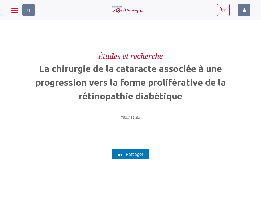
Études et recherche (130, 56)
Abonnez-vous (223, 10)
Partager (130, 154)
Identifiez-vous (244, 10)
